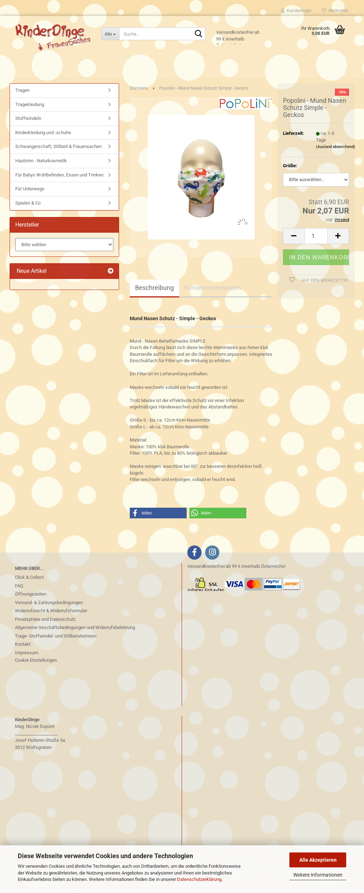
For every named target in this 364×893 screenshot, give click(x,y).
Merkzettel (335, 10)
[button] (293, 241)
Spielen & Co (28, 208)
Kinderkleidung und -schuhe (43, 138)
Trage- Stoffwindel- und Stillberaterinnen (55, 641)
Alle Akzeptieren (318, 860)
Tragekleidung (29, 110)
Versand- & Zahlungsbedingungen (49, 608)
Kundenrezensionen (212, 293)
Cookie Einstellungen (36, 666)
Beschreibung (154, 293)
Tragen (22, 96)
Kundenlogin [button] (296, 10)
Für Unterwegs (29, 194)
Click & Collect (29, 583)
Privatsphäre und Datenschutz (45, 625)
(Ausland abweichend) (335, 152)
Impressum (26, 658)
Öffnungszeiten (30, 599)
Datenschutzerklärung (199, 879)
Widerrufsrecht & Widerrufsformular (51, 616)
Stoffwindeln (28, 124)
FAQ (19, 591)
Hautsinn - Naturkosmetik (41, 166)
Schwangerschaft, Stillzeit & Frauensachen (58, 152)
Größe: (290, 171)
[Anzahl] (316, 241)
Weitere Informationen (317, 875)
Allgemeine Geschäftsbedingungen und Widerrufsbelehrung (75, 633)
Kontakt (23, 649)
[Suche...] (110, 33)
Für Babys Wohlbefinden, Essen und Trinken (59, 180)
